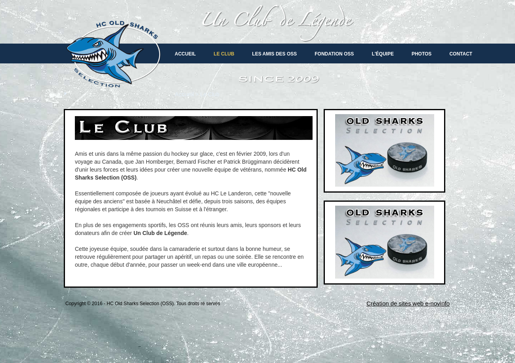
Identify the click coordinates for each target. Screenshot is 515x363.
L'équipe (383, 54)
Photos (421, 54)
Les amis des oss (274, 54)
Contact (460, 54)
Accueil (185, 54)
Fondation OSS (334, 54)
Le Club (224, 54)
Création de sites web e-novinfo (408, 303)
